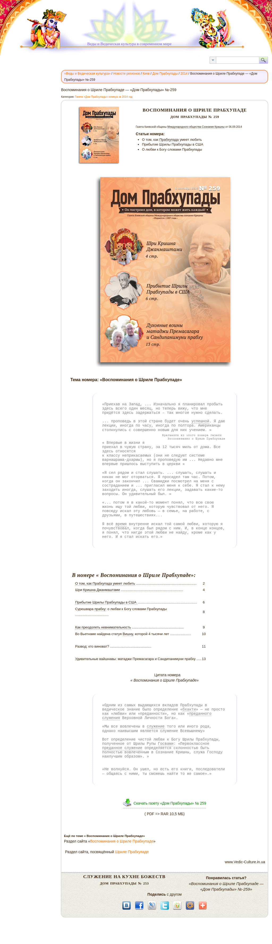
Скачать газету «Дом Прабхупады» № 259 (170, 803)
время (121, 523)
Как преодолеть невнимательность (103, 627)
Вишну (128, 634)
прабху (100, 609)
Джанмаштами (108, 590)
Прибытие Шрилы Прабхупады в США (106, 602)
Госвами (166, 743)
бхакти (189, 709)
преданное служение (122, 747)
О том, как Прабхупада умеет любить (105, 583)
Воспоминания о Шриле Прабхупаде (122, 841)
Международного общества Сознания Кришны (196, 126)
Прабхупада (169, 140)
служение (156, 726)
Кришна (89, 590)
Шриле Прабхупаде (132, 852)
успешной (200, 421)
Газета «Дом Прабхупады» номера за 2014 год (104, 96)
